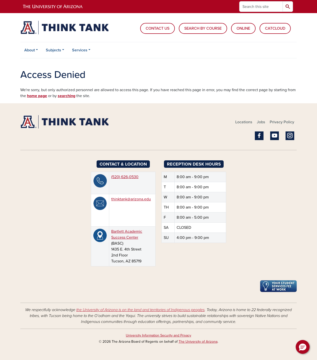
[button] (303, 347)
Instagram (290, 135)
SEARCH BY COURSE (203, 28)
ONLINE (243, 28)
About (29, 50)
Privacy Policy (282, 122)
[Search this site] (261, 6)
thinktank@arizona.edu (131, 199)
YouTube (274, 135)
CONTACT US (157, 28)
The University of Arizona (198, 341)
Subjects (53, 50)
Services (79, 50)
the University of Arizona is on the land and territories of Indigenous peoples (140, 309)
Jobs (261, 122)
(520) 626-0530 (124, 176)
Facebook (259, 135)
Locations (243, 122)
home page (37, 95)
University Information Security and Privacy (158, 335)
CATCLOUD (275, 28)
